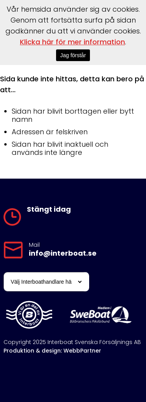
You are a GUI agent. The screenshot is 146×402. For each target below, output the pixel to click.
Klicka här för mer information (72, 42)
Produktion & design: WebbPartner (52, 351)
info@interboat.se (63, 253)
